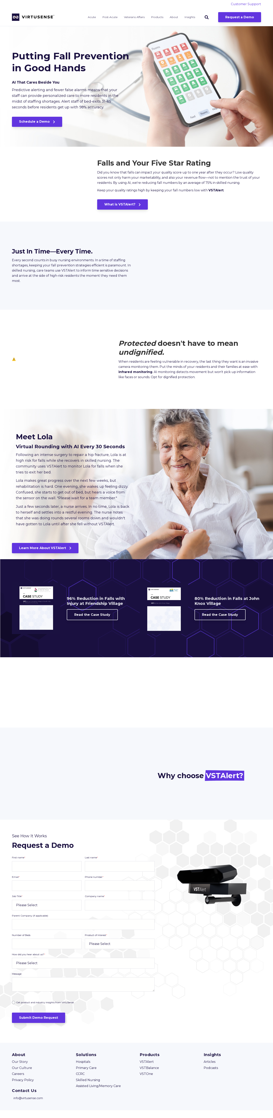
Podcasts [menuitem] (211, 1076)
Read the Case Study (92, 622)
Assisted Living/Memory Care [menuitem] (98, 1094)
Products (157, 17)
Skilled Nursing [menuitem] (88, 1088)
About (174, 17)
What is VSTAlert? (122, 208)
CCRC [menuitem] (80, 1081)
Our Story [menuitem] (20, 1070)
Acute (92, 17)
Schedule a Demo (37, 121)
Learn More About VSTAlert (45, 556)
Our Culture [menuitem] (22, 1076)
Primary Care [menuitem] (86, 1076)
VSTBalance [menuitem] (149, 1076)
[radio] (83, 1010)
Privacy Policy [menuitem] (23, 1088)
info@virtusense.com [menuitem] (28, 1106)
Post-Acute (110, 17)
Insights (189, 17)
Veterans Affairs (134, 17)
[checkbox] (83, 1010)
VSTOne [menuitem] (146, 1081)
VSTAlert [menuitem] (147, 1070)
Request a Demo (239, 17)
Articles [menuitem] (209, 1070)
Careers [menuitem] (18, 1081)
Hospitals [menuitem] (83, 1070)
